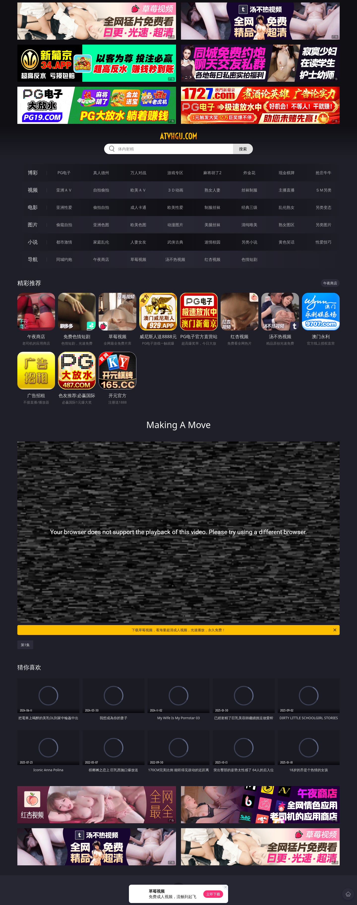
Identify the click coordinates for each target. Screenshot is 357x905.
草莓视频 (138, 259)
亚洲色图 (101, 224)
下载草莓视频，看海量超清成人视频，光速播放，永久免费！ (234, 630)
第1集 (25, 644)
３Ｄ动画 (175, 190)
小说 (33, 242)
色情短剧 (249, 259)
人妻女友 (138, 242)
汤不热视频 (175, 259)
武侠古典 (175, 242)
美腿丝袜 (212, 224)
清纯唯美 (249, 224)
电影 (33, 207)
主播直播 (287, 190)
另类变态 (323, 207)
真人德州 (101, 172)
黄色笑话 (287, 242)
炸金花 (249, 172)
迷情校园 (212, 242)
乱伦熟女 (287, 207)
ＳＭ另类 (323, 190)
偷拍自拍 (101, 207)
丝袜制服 (249, 190)
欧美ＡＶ (138, 190)
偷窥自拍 (64, 224)
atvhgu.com (178, 136)
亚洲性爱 (64, 207)
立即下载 (213, 894)
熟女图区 (287, 224)
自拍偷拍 (101, 190)
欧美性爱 (175, 207)
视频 (33, 190)
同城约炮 (64, 259)
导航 (33, 259)
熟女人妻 (212, 190)
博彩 (33, 172)
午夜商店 (101, 259)
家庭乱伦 (101, 242)
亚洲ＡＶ (64, 190)
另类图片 (323, 224)
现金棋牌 (287, 172)
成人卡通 (138, 207)
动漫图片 (175, 224)
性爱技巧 (323, 242)
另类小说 (249, 242)
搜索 (243, 149)
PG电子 (64, 172)
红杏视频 (212, 259)
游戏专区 (175, 172)
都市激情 (64, 242)
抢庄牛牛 (323, 172)
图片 (33, 224)
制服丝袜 (212, 207)
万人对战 (138, 172)
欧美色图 (138, 224)
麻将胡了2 (212, 172)
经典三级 (249, 207)
